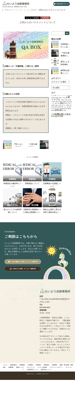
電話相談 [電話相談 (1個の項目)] (52, 110)
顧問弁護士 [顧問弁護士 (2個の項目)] (59, 110)
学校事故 (38, 365)
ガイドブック (31, 367)
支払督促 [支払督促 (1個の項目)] (68, 101)
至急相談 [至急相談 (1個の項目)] (67, 105)
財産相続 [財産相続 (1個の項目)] (59, 106)
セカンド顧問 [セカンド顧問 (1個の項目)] (53, 95)
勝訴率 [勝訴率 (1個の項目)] (54, 101)
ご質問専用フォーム (32, 369)
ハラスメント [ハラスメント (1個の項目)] (59, 95)
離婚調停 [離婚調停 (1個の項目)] (69, 108)
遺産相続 (46, 365)
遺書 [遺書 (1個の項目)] (68, 106)
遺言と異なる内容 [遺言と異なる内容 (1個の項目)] (56, 108)
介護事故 (30, 365)
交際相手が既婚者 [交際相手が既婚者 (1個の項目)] (58, 97)
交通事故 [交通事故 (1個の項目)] (52, 97)
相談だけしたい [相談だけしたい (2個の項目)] (66, 103)
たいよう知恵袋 (32, 18)
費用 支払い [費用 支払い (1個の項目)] (64, 106)
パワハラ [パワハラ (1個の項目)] (63, 95)
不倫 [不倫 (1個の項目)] (71, 95)
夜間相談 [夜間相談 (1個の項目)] (64, 101)
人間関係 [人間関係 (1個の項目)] (62, 99)
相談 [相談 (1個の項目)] (59, 103)
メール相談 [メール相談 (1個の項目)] (68, 95)
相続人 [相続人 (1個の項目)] (56, 103)
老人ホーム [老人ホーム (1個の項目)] (64, 105)
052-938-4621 (9, 6)
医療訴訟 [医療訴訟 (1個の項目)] (57, 101)
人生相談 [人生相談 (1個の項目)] (63, 97)
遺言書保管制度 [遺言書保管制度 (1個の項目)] (62, 108)
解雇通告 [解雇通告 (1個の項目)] (55, 106)
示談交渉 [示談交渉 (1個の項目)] (56, 105)
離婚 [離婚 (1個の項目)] (66, 108)
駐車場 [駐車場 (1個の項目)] (65, 110)
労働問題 (45, 18)
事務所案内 (13, 365)
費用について (20, 367)
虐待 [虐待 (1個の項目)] (70, 105)
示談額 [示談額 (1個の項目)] (60, 105)
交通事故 (54, 365)
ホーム (5, 365)
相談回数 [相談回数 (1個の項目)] (52, 105)
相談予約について (46, 369)
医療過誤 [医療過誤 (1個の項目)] (60, 101)
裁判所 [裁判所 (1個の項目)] (52, 106)
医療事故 (22, 365)
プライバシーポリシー (56, 367)
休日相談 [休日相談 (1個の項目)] (66, 99)
